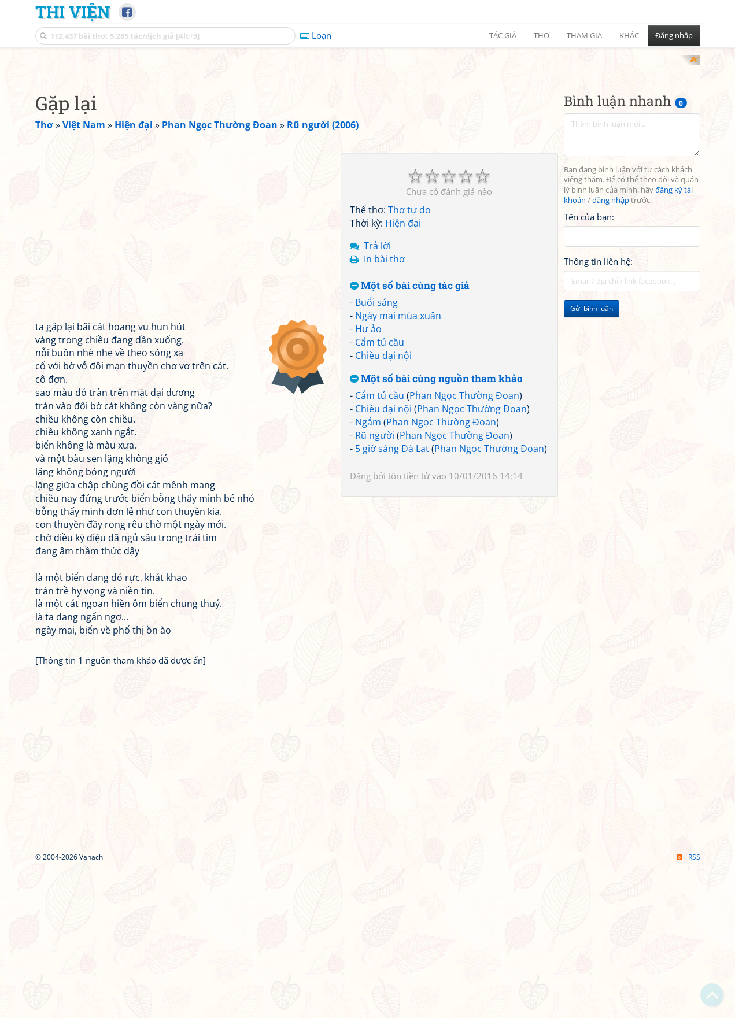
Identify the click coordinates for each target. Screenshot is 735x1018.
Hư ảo (368, 479)
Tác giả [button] (502, 35)
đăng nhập (610, 352)
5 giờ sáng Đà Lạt (392, 599)
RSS (688, 1008)
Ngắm (368, 573)
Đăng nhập (674, 35)
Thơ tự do (409, 361)
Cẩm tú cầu (379, 493)
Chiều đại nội (383, 506)
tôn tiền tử (409, 627)
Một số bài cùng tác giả (410, 436)
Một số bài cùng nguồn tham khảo (436, 529)
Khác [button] (629, 35)
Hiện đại (403, 374)
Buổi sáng (376, 453)
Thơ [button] (541, 35)
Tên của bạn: (589, 367)
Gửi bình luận (591, 460)
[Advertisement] (367, 136)
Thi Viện (72, 12)
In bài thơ (384, 410)
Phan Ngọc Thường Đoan (464, 547)
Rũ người (374, 586)
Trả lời (377, 396)
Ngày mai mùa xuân (398, 467)
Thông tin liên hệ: (598, 413)
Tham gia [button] (584, 35)
